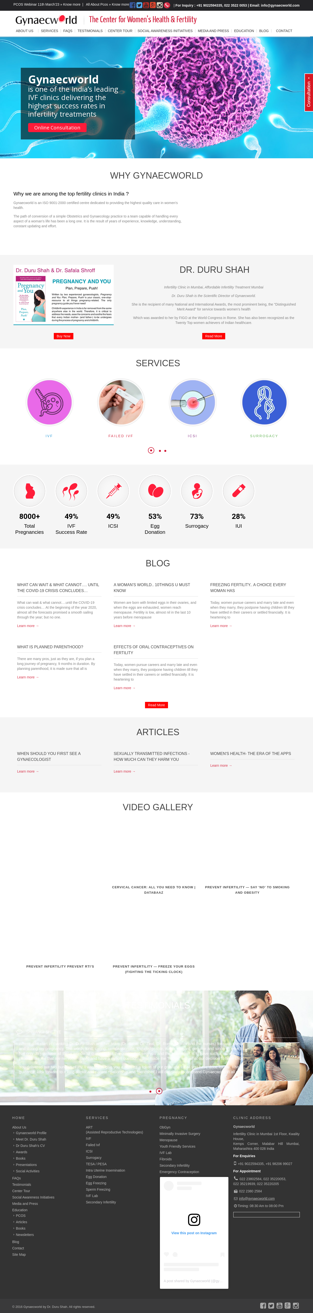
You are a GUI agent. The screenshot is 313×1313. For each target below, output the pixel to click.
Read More (213, 336)
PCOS (21, 1216)
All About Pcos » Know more (107, 4)
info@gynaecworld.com (257, 1198)
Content (308, 98)
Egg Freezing (96, 1183)
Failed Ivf (93, 1145)
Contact (284, 31)
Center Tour (120, 31)
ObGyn (165, 1127)
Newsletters (25, 1235)
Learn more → (28, 626)
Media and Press (213, 31)
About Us (19, 1127)
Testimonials (90, 31)
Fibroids (166, 1159)
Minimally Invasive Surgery (180, 1134)
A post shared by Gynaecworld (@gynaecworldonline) (204, 1281)
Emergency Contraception (179, 1172)
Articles (21, 1222)
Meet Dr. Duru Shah (31, 1139)
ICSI (89, 1151)
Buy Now (63, 336)
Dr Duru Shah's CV (30, 1146)
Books (20, 1228)
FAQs (67, 31)
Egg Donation (96, 1177)
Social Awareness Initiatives (165, 31)
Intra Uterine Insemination (105, 1170)
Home (18, 1118)
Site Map (19, 1254)
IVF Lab (92, 1196)
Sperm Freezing (98, 1189)
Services (97, 1118)
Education (244, 31)
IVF (88, 1139)
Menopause (169, 1140)
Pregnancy (174, 1118)
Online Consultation (57, 127)
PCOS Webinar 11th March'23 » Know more (46, 4)
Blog (264, 31)
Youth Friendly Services (178, 1146)
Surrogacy (93, 1158)
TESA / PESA (96, 1164)
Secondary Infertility (101, 1202)
